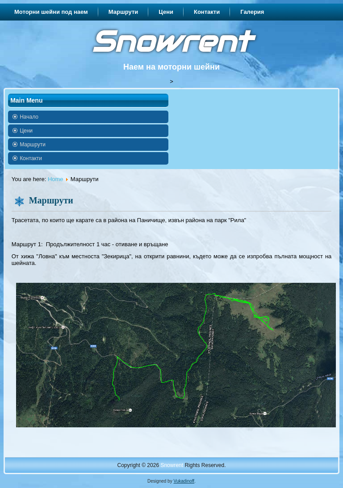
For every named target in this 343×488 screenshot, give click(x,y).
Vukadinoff (183, 481)
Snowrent (171, 41)
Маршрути (123, 11)
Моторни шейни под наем (51, 11)
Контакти (207, 11)
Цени (166, 11)
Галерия (252, 11)
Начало (29, 117)
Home (55, 179)
